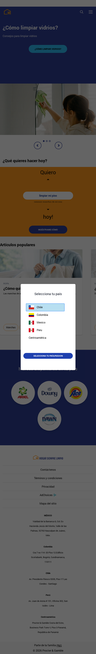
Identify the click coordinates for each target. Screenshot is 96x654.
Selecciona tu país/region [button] (48, 355)
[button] (45, 307)
